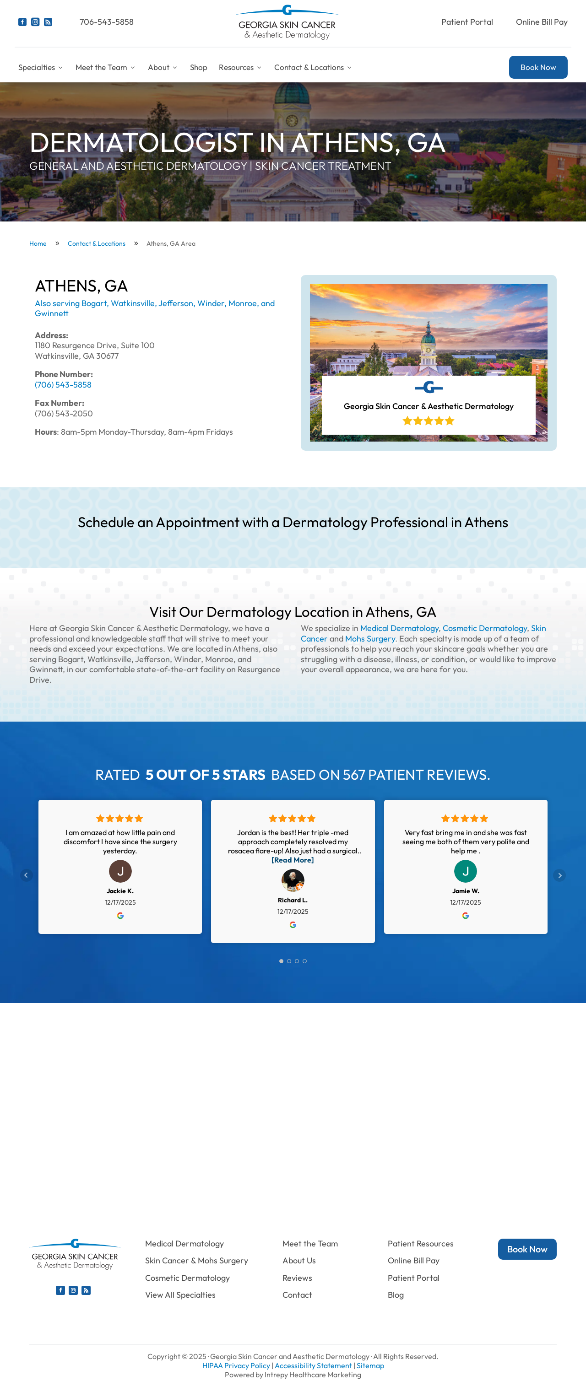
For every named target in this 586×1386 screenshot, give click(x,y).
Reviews (297, 1278)
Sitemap (370, 1365)
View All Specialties (180, 1294)
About (163, 67)
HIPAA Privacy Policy (236, 1365)
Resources (241, 67)
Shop (198, 67)
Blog (396, 1294)
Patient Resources (421, 1243)
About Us (299, 1260)
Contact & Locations (313, 67)
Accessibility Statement (313, 1365)
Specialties (41, 67)
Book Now (538, 67)
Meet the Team (106, 67)
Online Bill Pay (542, 21)
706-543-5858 (107, 21)
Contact (297, 1294)
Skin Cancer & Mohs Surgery (196, 1260)
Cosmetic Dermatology (485, 628)
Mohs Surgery (370, 638)
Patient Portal (467, 21)
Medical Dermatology (399, 628)
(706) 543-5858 (63, 384)
